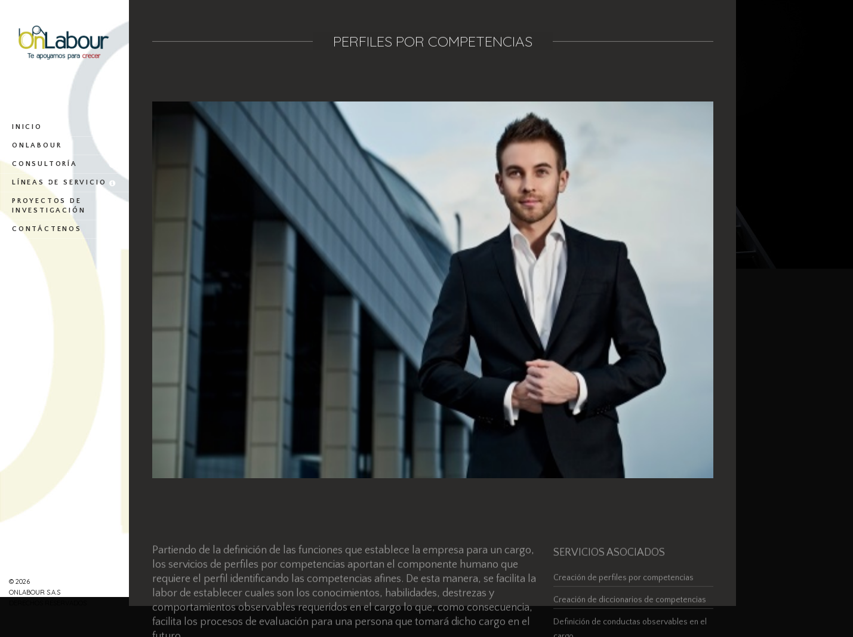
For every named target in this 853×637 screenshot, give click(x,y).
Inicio (64, 127)
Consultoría (64, 164)
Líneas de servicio (64, 183)
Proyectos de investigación (64, 206)
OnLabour (64, 145)
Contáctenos (64, 229)
